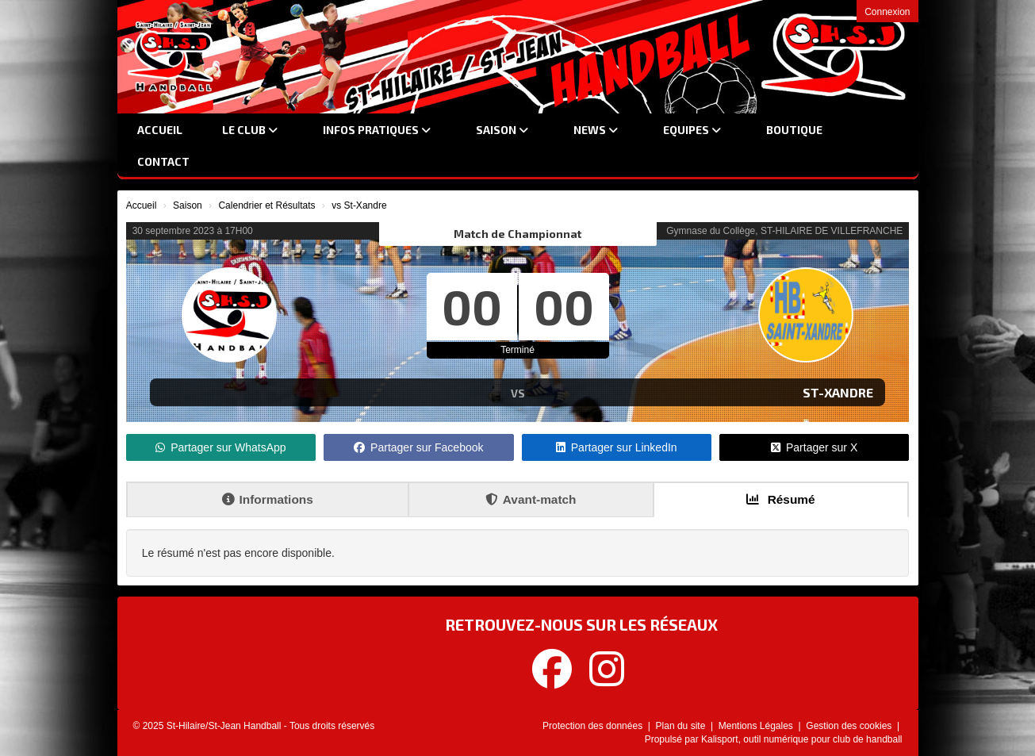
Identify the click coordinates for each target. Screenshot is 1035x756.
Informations (267, 499)
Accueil (159, 129)
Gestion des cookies (850, 725)
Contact (163, 161)
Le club (250, 129)
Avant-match (531, 499)
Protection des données (593, 725)
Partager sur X (814, 447)
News (595, 129)
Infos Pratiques (377, 129)
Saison (502, 129)
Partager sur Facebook (418, 447)
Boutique (794, 129)
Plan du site (682, 725)
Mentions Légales (757, 725)
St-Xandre (838, 392)
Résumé (780, 499)
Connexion (887, 11)
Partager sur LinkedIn (616, 447)
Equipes (692, 129)
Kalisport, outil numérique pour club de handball (802, 739)
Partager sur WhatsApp (220, 447)
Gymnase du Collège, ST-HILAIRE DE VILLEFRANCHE (784, 230)
